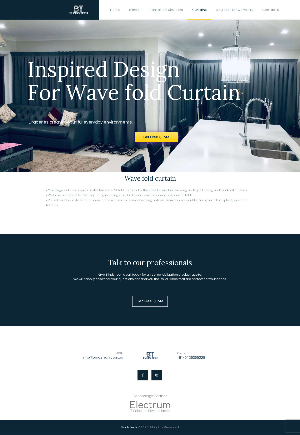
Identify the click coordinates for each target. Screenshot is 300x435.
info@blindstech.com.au (103, 357)
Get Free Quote (156, 137)
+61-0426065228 (191, 358)
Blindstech (129, 427)
